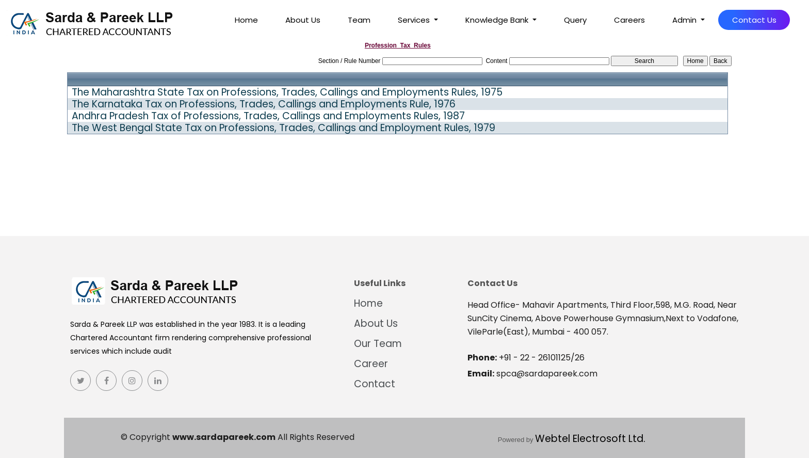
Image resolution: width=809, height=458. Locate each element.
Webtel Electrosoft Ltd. (590, 439)
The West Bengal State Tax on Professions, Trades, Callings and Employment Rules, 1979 (283, 128)
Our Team (378, 344)
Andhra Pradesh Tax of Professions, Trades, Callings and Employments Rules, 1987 (268, 116)
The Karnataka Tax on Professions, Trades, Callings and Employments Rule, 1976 (264, 104)
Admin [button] (685, 19)
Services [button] (415, 19)
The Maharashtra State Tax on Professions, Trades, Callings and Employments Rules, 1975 (287, 92)
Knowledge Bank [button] (497, 19)
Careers (629, 19)
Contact (374, 384)
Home (246, 19)
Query (575, 19)
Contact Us (754, 19)
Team (359, 19)
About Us (302, 19)
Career (371, 364)
